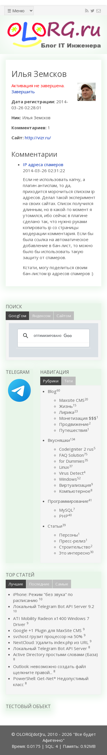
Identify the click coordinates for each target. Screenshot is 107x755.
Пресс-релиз (73, 541)
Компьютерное (75, 491)
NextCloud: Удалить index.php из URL (50, 642)
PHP (65, 516)
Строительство (75, 547)
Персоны (69, 535)
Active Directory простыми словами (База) (55, 654)
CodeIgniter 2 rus (77, 449)
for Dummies (73, 461)
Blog (54, 391)
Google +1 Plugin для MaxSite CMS (47, 630)
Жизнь (67, 406)
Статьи (57, 526)
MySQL (67, 510)
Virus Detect (72, 473)
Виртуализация (76, 485)
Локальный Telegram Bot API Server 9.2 (53, 606)
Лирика (68, 412)
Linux (65, 467)
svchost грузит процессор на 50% (47, 636)
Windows (69, 479)
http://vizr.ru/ (38, 137)
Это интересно (76, 553)
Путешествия (74, 430)
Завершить (23, 91)
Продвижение (74, 424)
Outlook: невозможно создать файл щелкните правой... (49, 669)
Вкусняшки (61, 440)
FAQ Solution (73, 455)
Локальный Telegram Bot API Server (50, 648)
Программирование (70, 501)
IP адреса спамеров (43, 164)
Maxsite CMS (73, 400)
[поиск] (53, 335)
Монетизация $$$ (78, 418)
